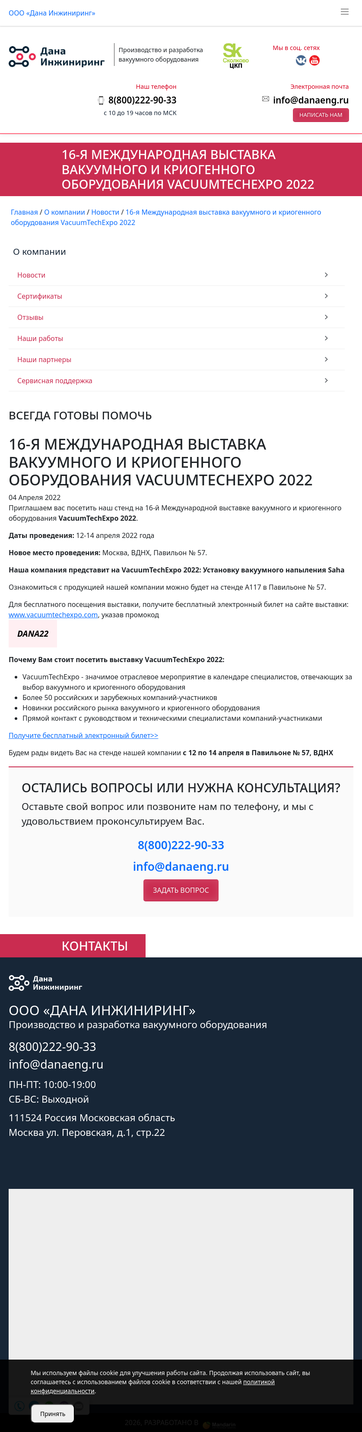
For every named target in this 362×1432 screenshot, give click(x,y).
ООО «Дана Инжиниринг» (52, 13)
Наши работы (40, 338)
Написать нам (321, 115)
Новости (31, 275)
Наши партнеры (44, 359)
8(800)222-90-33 (181, 845)
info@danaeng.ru (311, 100)
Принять (52, 1414)
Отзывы (30, 317)
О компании (39, 251)
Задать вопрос (181, 890)
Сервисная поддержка (54, 380)
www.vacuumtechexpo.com (53, 614)
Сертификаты (39, 296)
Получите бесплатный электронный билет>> (83, 735)
